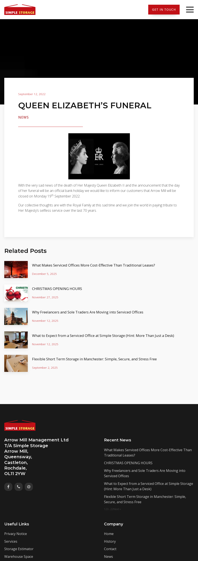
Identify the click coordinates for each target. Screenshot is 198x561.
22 (111, 509)
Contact (110, 549)
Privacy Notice (15, 533)
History (110, 541)
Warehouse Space (18, 556)
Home (109, 533)
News (23, 117)
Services (10, 541)
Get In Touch (164, 9)
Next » (117, 509)
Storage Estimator (19, 549)
